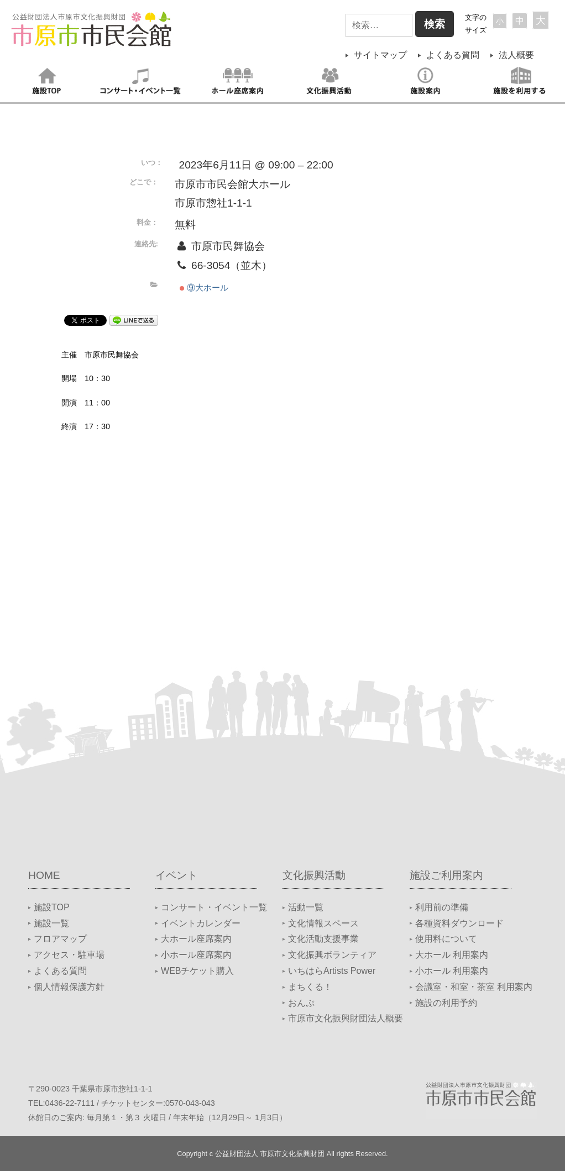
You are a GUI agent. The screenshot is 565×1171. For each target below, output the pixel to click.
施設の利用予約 (446, 1003)
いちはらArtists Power (331, 970)
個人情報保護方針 (69, 986)
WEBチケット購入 (197, 970)
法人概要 (516, 55)
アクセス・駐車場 (69, 954)
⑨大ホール (204, 287)
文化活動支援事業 (323, 938)
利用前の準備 (441, 907)
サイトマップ (380, 55)
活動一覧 (305, 907)
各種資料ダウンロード (459, 923)
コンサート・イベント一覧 (214, 907)
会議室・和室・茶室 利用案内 (473, 986)
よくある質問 (452, 55)
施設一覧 (51, 923)
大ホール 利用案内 (451, 954)
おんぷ (301, 1003)
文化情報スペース (323, 923)
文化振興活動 (314, 875)
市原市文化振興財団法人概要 (345, 1018)
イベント (176, 875)
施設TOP (52, 907)
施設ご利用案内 (446, 875)
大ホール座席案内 (196, 938)
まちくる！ (310, 986)
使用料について (446, 938)
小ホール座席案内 (196, 954)
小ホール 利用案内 (451, 970)
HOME (44, 875)
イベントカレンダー (200, 923)
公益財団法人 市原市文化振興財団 (270, 1153)
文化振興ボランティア (332, 954)
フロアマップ (60, 938)
